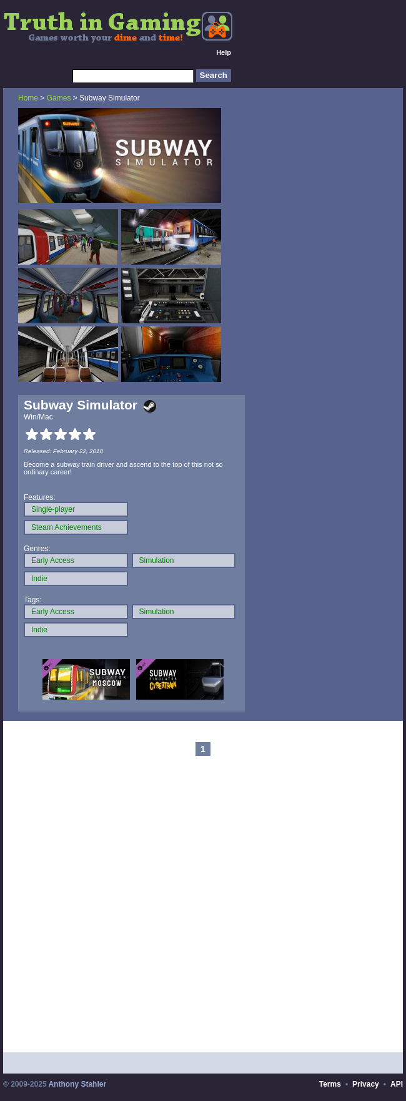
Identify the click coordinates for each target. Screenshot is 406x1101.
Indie (39, 578)
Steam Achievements (66, 527)
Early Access (52, 560)
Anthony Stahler (77, 1084)
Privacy (365, 1084)
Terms (330, 1084)
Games (59, 98)
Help (223, 52)
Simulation (156, 560)
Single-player (53, 509)
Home (28, 98)
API (396, 1084)
